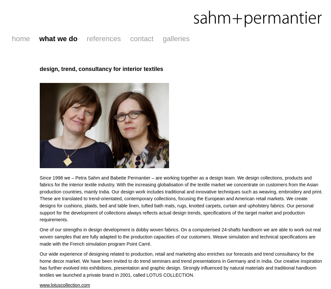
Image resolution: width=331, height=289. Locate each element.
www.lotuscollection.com (65, 285)
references (104, 39)
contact (142, 39)
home (21, 39)
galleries (176, 39)
